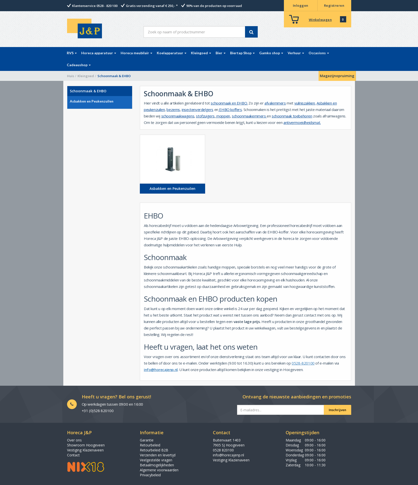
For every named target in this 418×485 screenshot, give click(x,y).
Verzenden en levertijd (157, 455)
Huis (70, 76)
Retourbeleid (150, 445)
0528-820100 (303, 363)
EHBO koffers (230, 109)
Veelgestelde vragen (156, 460)
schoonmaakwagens (177, 115)
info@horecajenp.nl (161, 369)
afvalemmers (275, 103)
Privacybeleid (150, 475)
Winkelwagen (320, 19)
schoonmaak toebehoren (292, 115)
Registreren (334, 5)
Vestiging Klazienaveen (85, 450)
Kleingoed (86, 76)
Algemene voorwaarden (159, 470)
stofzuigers (205, 115)
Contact (73, 455)
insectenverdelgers (197, 109)
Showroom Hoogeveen (86, 445)
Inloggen (300, 5)
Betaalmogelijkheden (157, 465)
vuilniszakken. (305, 103)
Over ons (74, 440)
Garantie (147, 440)
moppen (223, 115)
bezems (173, 109)
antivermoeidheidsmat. (302, 122)
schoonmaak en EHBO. (229, 103)
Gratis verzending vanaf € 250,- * (152, 5)
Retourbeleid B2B (154, 450)
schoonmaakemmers (249, 115)
